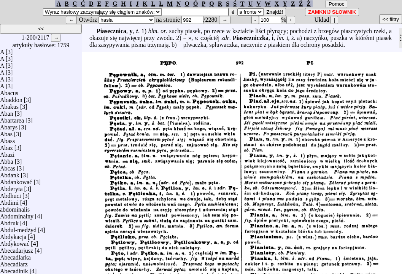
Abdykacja (13, 235)
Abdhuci (10, 194)
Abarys (8, 125)
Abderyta (11, 187)
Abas (6, 132)
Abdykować (14, 242)
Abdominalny (16, 214)
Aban (6, 111)
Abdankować (16, 180)
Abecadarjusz (16, 248)
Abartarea (12, 118)
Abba (6, 159)
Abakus (9, 105)
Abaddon (11, 98)
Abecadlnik (14, 269)
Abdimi (9, 201)
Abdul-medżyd (18, 228)
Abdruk (9, 221)
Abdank (9, 173)
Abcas (7, 166)
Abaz (6, 146)
